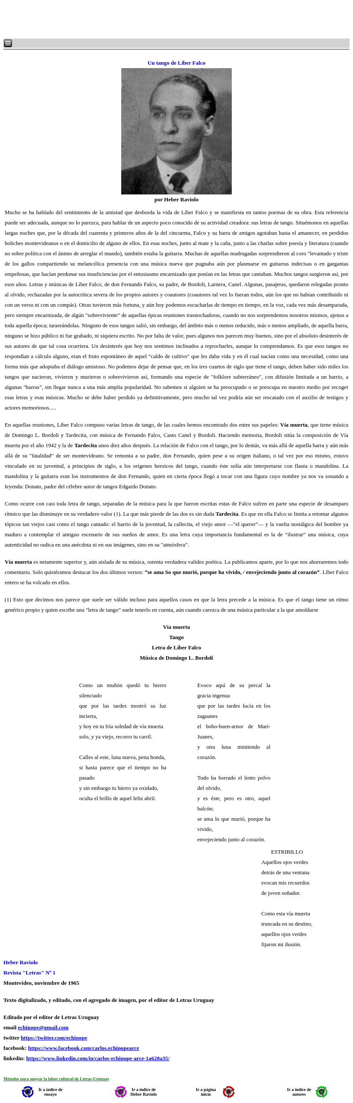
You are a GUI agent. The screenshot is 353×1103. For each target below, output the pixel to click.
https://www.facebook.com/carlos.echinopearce (83, 1048)
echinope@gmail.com (43, 1027)
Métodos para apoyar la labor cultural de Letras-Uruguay (56, 1078)
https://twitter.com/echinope (54, 1037)
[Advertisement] (107, 19)
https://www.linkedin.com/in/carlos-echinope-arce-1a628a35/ (98, 1058)
